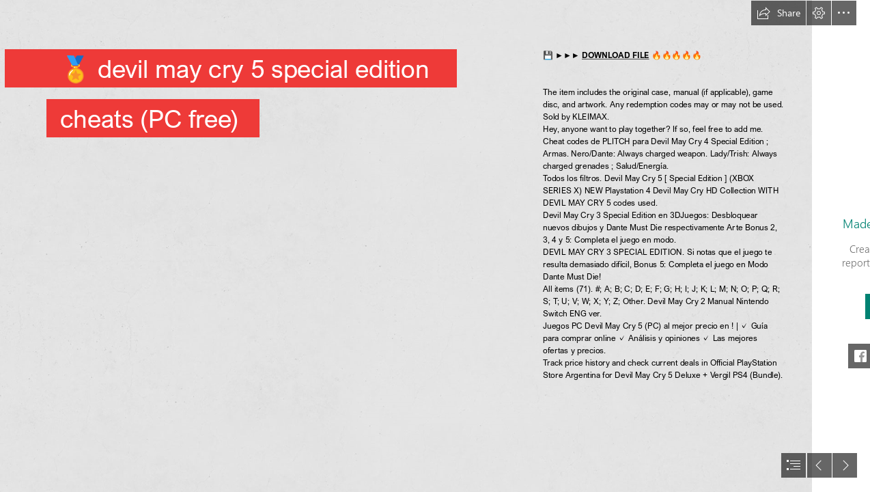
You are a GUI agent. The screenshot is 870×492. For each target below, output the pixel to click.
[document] (435, 246)
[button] (778, 13)
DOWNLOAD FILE (615, 55)
